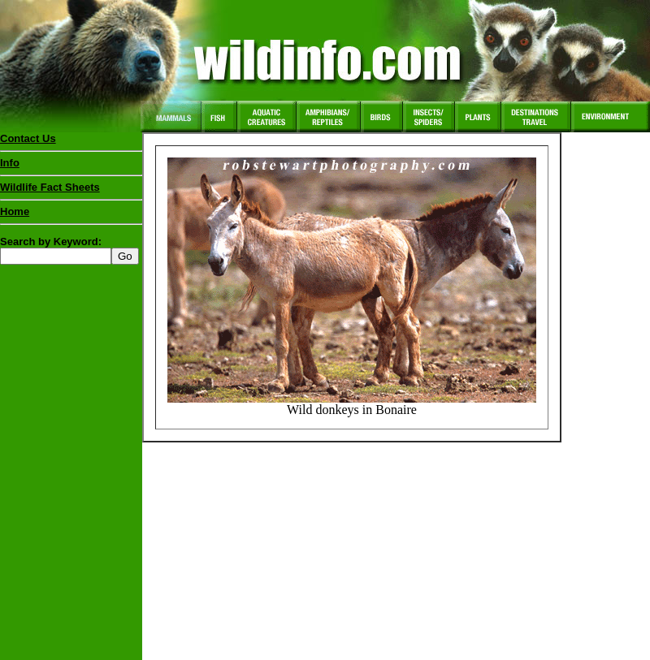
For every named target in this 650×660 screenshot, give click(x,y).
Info (10, 163)
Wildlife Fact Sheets (71, 191)
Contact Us (28, 138)
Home (14, 211)
